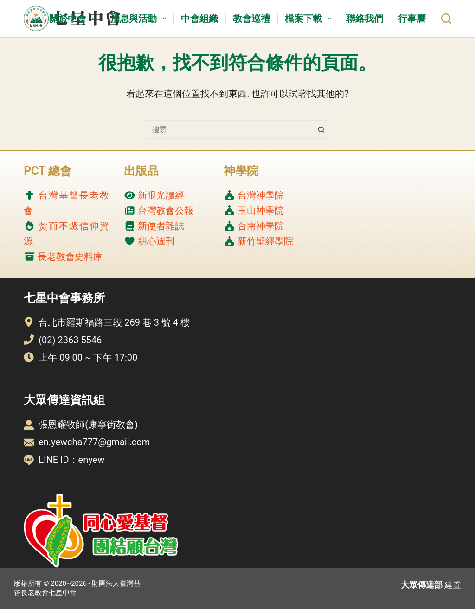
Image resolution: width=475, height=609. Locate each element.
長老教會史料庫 (70, 256)
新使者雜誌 (161, 225)
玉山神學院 (261, 210)
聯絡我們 (364, 18)
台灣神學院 (261, 195)
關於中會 (74, 18)
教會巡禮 (251, 18)
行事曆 (412, 18)
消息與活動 (140, 18)
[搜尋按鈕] (321, 129)
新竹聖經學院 (265, 241)
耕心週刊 (156, 241)
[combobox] (228, 129)
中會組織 (199, 18)
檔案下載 (310, 18)
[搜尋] (446, 18)
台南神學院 (261, 225)
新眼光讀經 (161, 195)
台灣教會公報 (165, 210)
